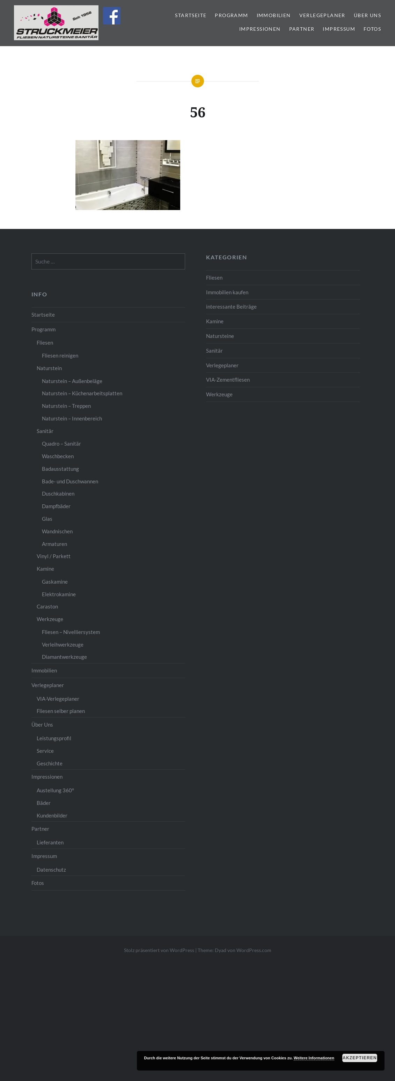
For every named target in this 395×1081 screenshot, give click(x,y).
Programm (231, 15)
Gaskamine (55, 581)
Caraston (47, 606)
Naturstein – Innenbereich (72, 418)
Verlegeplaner (322, 15)
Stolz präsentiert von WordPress (159, 950)
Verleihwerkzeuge (62, 644)
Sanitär (214, 350)
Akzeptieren (360, 1057)
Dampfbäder (56, 506)
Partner (302, 29)
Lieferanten (50, 842)
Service (45, 751)
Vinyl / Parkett (54, 556)
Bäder (44, 803)
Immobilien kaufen (227, 292)
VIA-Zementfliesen (228, 379)
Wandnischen (57, 531)
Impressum (339, 29)
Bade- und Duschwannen (70, 481)
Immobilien (274, 15)
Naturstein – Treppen (66, 406)
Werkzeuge (219, 394)
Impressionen (260, 29)
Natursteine (220, 336)
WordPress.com (253, 950)
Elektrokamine (59, 594)
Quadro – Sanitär (61, 443)
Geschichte (50, 763)
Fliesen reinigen (60, 355)
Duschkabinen (58, 493)
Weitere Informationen (314, 1058)
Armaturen (54, 544)
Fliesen (214, 277)
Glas (47, 519)
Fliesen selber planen (61, 711)
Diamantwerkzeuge (64, 657)
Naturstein (49, 368)
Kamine (215, 321)
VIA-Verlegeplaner (58, 699)
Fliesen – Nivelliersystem (71, 632)
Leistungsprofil (54, 738)
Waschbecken (58, 456)
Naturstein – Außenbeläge (72, 381)
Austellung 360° (55, 790)
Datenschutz (51, 869)
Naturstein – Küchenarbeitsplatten (82, 393)
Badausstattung (60, 469)
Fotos (372, 29)
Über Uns (367, 15)
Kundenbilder (52, 815)
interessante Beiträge (231, 306)
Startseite (190, 15)
